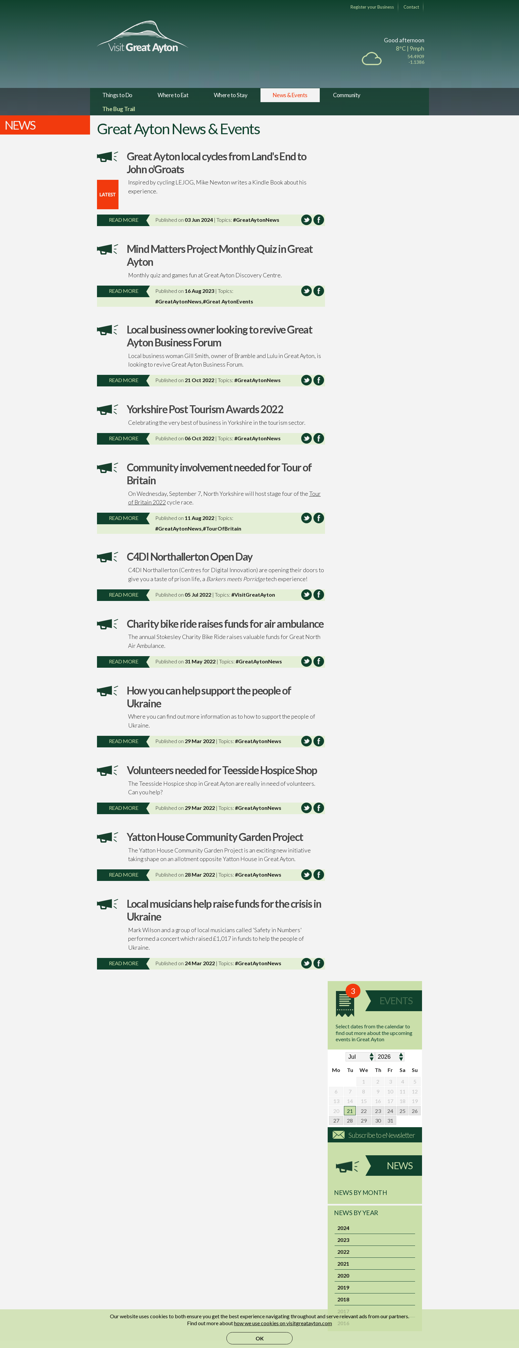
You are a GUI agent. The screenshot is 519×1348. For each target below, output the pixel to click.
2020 (343, 439)
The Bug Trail (118, 108)
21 (350, 274)
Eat (253, 1079)
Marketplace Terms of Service (297, 1262)
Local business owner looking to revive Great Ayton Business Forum (219, 336)
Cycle (190, 1141)
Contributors (117, 1254)
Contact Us (356, 1238)
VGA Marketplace (284, 1230)
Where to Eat (173, 95)
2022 (343, 415)
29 (364, 284)
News (399, 329)
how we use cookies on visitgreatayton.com (283, 1323)
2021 (343, 427)
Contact (411, 7)
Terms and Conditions (367, 1254)
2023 (343, 403)
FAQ (348, 1246)
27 (336, 284)
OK (260, 1338)
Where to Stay (230, 95)
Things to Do (117, 95)
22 (364, 274)
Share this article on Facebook (315, 220)
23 (378, 274)
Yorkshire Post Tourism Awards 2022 (205, 409)
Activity (380, 1141)
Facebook (194, 1246)
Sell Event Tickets (283, 1246)
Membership (277, 1254)
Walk (126, 1141)
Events (396, 164)
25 (402, 274)
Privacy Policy (359, 1262)
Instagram (194, 1262)
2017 (343, 475)
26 (415, 274)
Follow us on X (199, 1254)
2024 (343, 391)
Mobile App (196, 1238)
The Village (115, 1230)
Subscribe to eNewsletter (381, 299)
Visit (253, 1141)
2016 (343, 487)
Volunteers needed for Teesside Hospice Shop (222, 782)
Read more (123, 220)
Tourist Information (125, 1238)
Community (346, 95)
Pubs (189, 1079)
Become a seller (281, 1238)
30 (378, 284)
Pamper (317, 1141)
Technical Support (363, 1270)
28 (350, 284)
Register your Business (372, 7)
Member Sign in (361, 1230)
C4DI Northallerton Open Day (190, 556)
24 (390, 274)
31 (390, 284)
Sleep (317, 1079)
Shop (380, 1079)
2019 (343, 451)
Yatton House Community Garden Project (215, 849)
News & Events (290, 95)
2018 (343, 463)
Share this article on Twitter (303, 220)
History (111, 1246)
